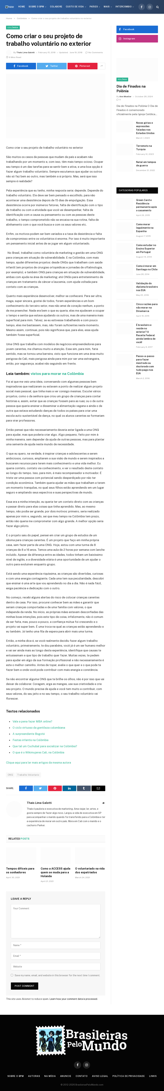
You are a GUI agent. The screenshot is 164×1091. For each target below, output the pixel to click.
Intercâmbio (123, 7)
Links (154, 1075)
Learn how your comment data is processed (73, 998)
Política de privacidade (129, 1075)
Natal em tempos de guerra (146, 164)
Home (21, 7)
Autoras (34, 1075)
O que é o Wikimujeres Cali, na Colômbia (39, 752)
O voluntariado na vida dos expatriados (90, 869)
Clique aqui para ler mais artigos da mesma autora (38, 762)
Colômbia (12, 27)
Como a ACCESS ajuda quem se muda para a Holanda (55, 871)
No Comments (94, 52)
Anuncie (65, 1075)
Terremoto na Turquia (144, 148)
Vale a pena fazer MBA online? (33, 721)
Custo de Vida (75, 7)
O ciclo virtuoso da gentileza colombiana (39, 727)
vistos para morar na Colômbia (57, 373)
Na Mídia (50, 1075)
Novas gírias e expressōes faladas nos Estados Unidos (145, 128)
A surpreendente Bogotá (29, 733)
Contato (82, 1075)
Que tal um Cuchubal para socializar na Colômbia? (45, 746)
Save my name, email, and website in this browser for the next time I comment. (57, 974)
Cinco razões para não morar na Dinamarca (147, 307)
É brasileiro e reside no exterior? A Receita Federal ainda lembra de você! (145, 334)
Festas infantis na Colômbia (31, 740)
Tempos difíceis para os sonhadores (20, 869)
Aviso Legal (100, 1075)
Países (94, 7)
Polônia (122, 79)
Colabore (56, 7)
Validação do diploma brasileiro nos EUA (147, 287)
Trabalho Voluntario (28, 774)
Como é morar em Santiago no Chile (146, 268)
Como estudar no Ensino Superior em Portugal (146, 248)
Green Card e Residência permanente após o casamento (146, 205)
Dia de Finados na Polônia (131, 88)
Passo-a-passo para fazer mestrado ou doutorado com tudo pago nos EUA (145, 365)
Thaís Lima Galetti (25, 52)
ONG (10, 774)
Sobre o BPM (36, 7)
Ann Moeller (125, 96)
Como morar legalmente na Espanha (144, 228)
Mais (107, 7)
